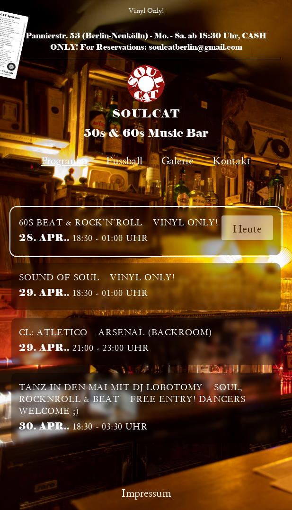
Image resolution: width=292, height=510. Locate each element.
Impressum (146, 492)
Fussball (124, 159)
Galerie (177, 159)
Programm (64, 159)
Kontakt (231, 159)
